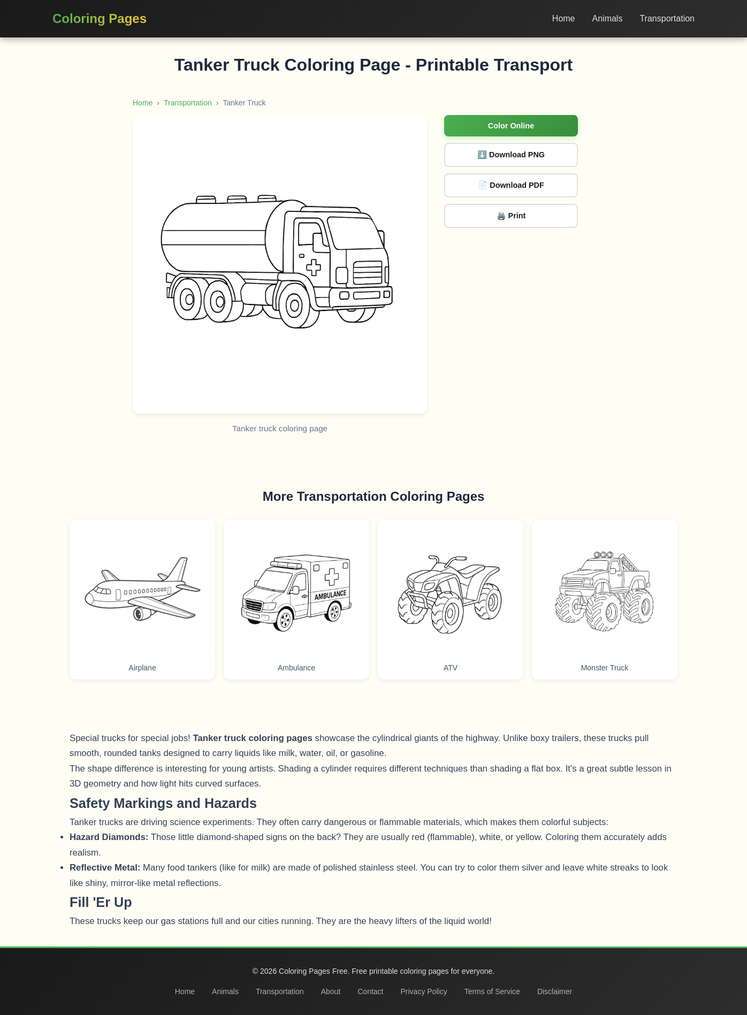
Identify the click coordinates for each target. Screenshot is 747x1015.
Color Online (511, 125)
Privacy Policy (424, 991)
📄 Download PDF (511, 185)
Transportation (667, 18)
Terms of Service (492, 991)
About (331, 991)
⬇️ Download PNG (511, 154)
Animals (607, 18)
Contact (370, 991)
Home (563, 18)
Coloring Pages (99, 18)
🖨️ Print (511, 215)
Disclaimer (554, 991)
